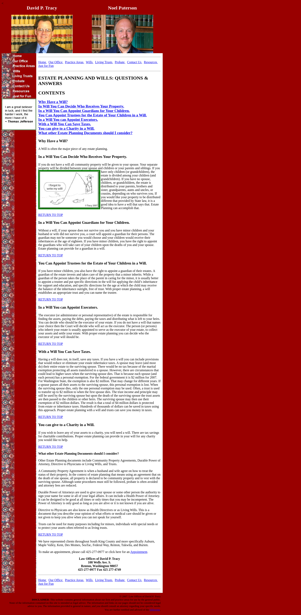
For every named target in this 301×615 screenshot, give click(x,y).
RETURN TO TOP (50, 215)
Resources (151, 62)
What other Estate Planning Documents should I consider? (85, 133)
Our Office (56, 62)
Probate (120, 62)
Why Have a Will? (53, 102)
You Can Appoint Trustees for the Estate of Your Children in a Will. (92, 115)
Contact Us (134, 62)
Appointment (138, 552)
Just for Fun (46, 65)
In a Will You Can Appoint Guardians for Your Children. (84, 111)
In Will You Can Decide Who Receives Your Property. (81, 106)
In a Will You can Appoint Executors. (68, 119)
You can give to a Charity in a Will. (66, 128)
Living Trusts (104, 62)
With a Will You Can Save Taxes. (64, 124)
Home (42, 62)
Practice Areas (74, 62)
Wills (89, 62)
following (155, 609)
